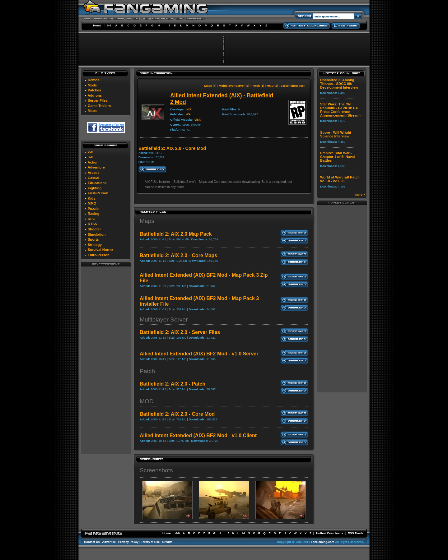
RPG (91, 219)
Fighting (94, 188)
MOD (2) (272, 85)
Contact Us (92, 542)
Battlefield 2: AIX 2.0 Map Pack (176, 234)
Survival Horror (100, 250)
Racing (93, 213)
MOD (147, 401)
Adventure (96, 167)
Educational (97, 183)
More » (360, 194)
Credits (167, 542)
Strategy (95, 245)
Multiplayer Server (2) (234, 85)
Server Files (97, 100)
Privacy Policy (128, 542)
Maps (92, 111)
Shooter (94, 229)
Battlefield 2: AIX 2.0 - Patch (172, 383)
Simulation (96, 234)
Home (97, 25)
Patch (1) (258, 85)
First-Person (98, 193)
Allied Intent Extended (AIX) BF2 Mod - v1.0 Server (199, 353)
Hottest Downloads (329, 533)
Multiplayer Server (164, 319)
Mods (92, 85)
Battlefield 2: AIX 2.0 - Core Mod (177, 414)
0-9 (109, 25)
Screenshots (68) (293, 85)
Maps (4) (210, 85)
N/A (189, 109)
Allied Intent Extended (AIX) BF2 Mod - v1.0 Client (198, 435)
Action (93, 162)
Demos (93, 80)
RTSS (92, 224)
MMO (92, 203)
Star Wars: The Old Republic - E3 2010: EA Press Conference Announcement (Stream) (340, 109)
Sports (93, 239)
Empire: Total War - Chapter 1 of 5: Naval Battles (337, 156)
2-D (90, 152)
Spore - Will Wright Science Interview (335, 134)
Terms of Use (150, 542)
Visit (197, 119)
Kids (91, 198)
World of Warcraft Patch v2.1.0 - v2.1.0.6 (340, 179)
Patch (147, 371)
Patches (94, 90)
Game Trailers (99, 106)
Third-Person (99, 255)
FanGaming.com (322, 542)
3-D (90, 157)
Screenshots (156, 470)
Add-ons (95, 95)
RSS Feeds (355, 533)
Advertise (109, 542)
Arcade (94, 172)
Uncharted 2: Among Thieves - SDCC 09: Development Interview (339, 83)
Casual (93, 178)
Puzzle (93, 209)
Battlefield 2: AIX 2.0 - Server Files (180, 332)
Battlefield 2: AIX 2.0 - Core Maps (178, 255)
